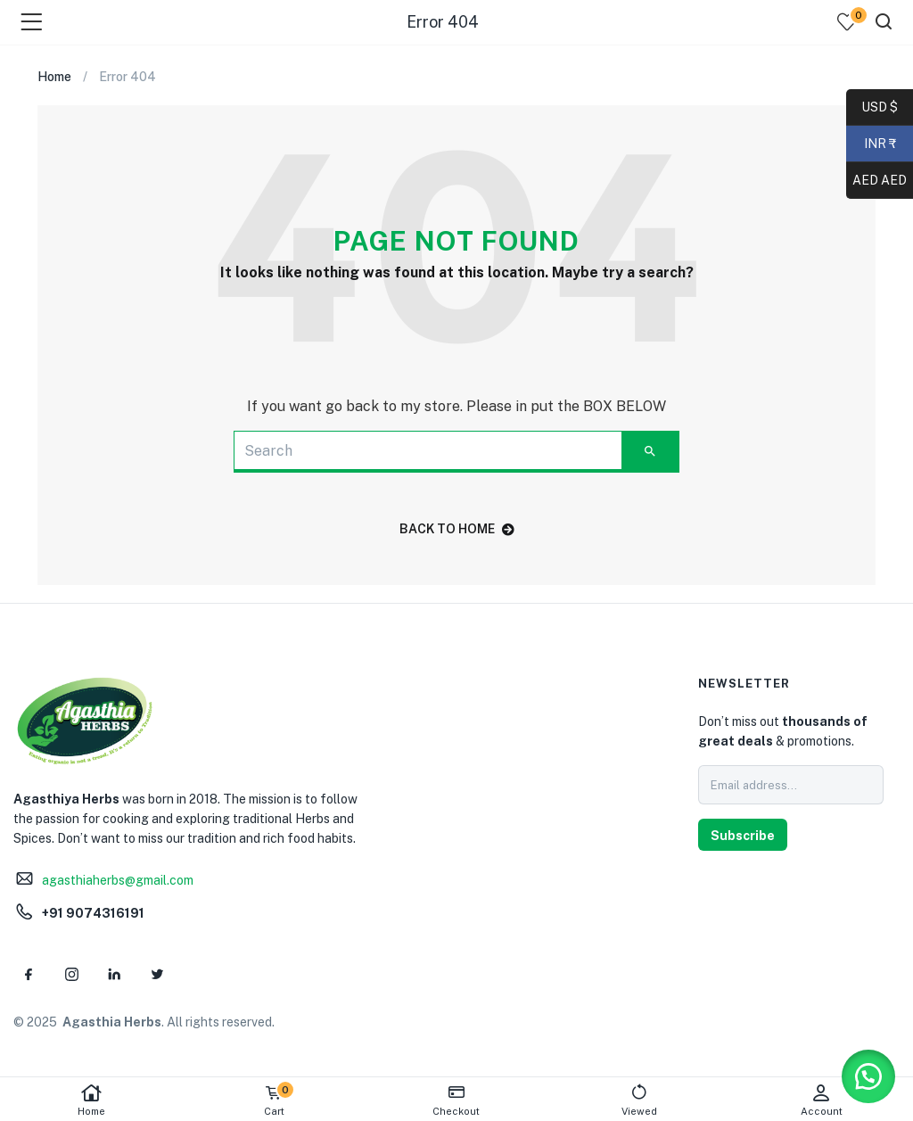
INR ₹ (871, 144)
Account (821, 1100)
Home (91, 1100)
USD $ (879, 108)
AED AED (876, 181)
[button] (868, 1076)
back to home (456, 529)
